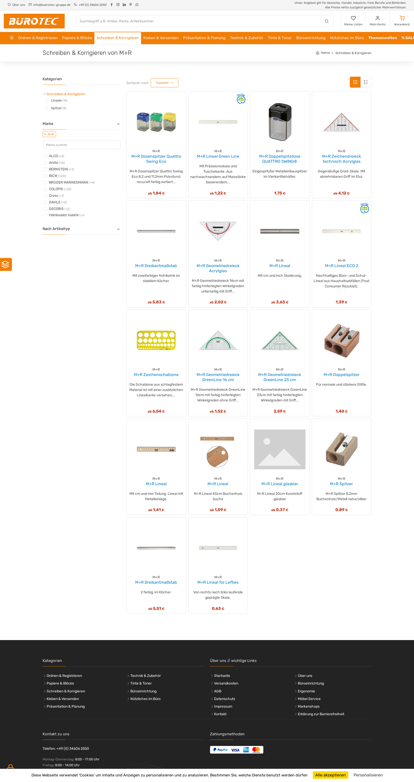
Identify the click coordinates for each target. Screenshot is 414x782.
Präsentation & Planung (204, 38)
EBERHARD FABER (66, 215)
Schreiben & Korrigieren (118, 38)
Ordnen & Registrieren (38, 38)
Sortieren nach (137, 83)
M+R (49, 134)
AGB (217, 691)
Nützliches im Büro (347, 38)
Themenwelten (382, 38)
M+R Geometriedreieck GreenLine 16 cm (218, 377)
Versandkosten (226, 683)
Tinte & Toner (280, 38)
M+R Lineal (279, 265)
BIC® (57, 176)
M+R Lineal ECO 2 (341, 265)
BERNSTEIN (61, 169)
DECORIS (59, 209)
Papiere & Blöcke (77, 38)
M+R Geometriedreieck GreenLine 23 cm (279, 377)
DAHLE (58, 202)
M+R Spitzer (341, 483)
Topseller (162, 83)
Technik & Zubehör (246, 38)
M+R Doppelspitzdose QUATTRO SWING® (279, 159)
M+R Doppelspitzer (341, 374)
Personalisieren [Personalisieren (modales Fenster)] (368, 775)
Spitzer (58, 108)
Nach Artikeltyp (81, 228)
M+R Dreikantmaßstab (156, 265)
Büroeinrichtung (310, 38)
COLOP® (60, 189)
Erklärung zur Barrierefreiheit (321, 714)
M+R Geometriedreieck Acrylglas (218, 268)
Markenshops (309, 706)
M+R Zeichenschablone (156, 374)
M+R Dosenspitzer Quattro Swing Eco (156, 159)
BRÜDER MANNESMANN (72, 182)
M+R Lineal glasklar (280, 483)
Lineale (59, 100)
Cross (56, 195)
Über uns (305, 676)
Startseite (222, 676)
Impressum (223, 706)
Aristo (57, 162)
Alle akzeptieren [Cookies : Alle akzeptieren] (330, 775)
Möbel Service (309, 699)
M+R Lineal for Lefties (217, 582)
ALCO (56, 156)
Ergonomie (306, 691)
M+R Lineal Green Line (218, 156)
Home (325, 53)
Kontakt (220, 714)
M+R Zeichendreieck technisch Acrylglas (341, 159)
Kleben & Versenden (161, 38)
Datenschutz (224, 699)
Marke (81, 123)
